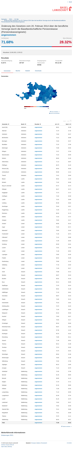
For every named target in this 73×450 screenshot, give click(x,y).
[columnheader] (10, 124)
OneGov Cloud (5, 444)
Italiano (38, 443)
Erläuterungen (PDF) (7, 435)
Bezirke (18, 70)
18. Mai (16, 19)
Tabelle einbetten (66, 426)
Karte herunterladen (54, 113)
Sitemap (10, 446)
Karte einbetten (54, 111)
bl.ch (70, 2)
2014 (10, 19)
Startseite (4, 19)
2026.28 (12, 444)
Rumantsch (44, 443)
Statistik (27, 70)
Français (33, 443)
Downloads (38, 70)
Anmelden (69, 443)
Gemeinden (7, 71)
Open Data (4, 446)
